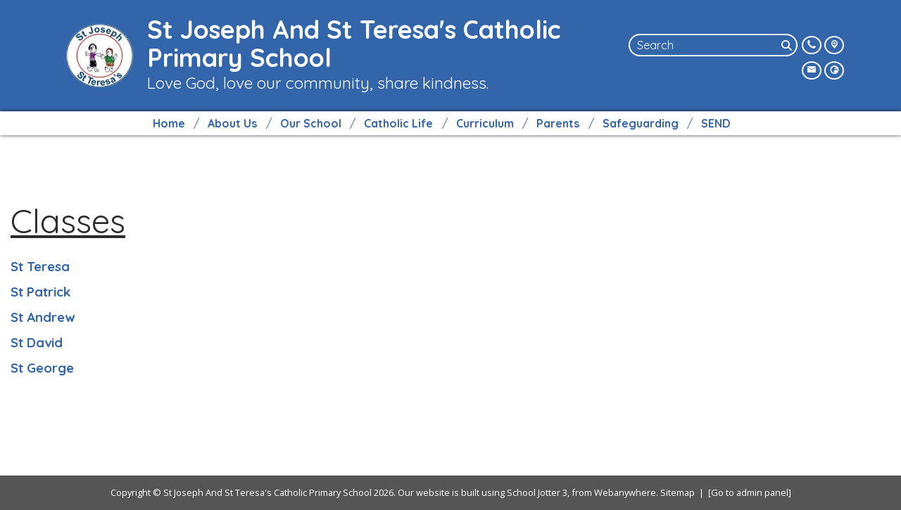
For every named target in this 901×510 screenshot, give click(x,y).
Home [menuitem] (169, 123)
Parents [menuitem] (557, 123)
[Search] (788, 45)
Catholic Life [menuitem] (398, 123)
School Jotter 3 (537, 492)
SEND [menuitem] (716, 123)
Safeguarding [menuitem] (641, 123)
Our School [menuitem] (310, 123)
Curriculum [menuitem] (485, 123)
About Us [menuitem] (232, 123)
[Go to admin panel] (749, 492)
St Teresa (40, 266)
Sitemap (677, 492)
